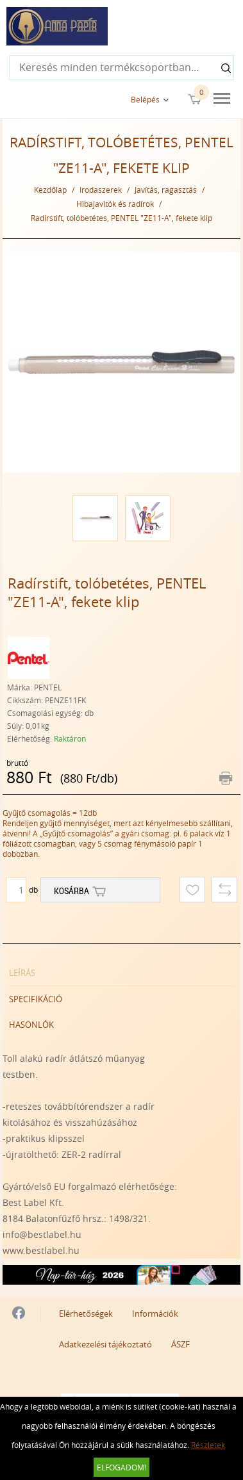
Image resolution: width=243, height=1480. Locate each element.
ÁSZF (180, 1344)
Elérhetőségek (86, 1313)
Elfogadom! (121, 1467)
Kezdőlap (50, 189)
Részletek (208, 1445)
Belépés (145, 99)
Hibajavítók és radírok (115, 204)
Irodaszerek (101, 189)
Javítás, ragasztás (166, 189)
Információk (155, 1313)
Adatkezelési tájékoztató (105, 1344)
